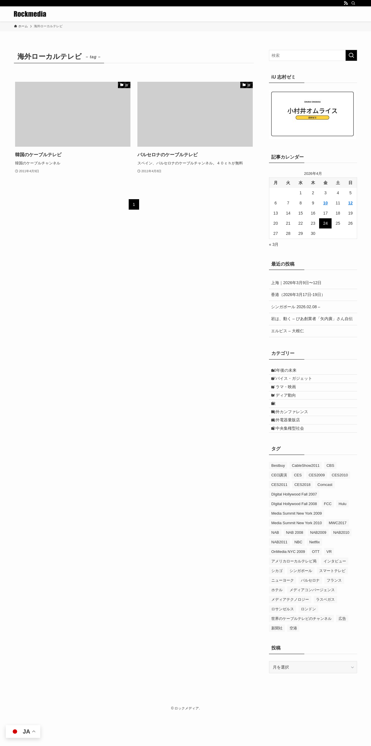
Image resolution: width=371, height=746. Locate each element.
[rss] (346, 3)
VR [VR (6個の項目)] (329, 582)
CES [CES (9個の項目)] (298, 505)
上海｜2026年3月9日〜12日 (296, 282)
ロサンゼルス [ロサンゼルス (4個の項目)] (282, 639)
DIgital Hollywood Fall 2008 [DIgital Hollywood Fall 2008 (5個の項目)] (294, 534)
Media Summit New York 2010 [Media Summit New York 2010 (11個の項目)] (296, 553)
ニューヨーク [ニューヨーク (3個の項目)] (282, 610)
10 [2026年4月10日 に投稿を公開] (325, 203)
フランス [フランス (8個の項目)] (334, 610)
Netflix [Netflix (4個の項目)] (314, 572)
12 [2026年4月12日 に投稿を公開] (350, 203)
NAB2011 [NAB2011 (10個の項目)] (279, 572)
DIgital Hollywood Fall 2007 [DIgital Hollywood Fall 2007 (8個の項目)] (294, 524)
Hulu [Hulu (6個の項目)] (342, 534)
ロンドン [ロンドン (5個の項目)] (308, 639)
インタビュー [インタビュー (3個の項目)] (334, 591)
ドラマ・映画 (288, 396)
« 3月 (274, 244)
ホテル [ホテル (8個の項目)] (277, 620)
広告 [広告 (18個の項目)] (342, 649)
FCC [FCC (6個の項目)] (328, 534)
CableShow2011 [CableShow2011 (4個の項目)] (305, 495)
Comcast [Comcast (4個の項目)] (324, 515)
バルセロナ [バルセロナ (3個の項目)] (310, 610)
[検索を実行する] (351, 55)
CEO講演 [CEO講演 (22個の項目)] (279, 505)
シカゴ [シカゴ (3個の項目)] (277, 601)
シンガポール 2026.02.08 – (295, 306)
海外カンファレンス (294, 432)
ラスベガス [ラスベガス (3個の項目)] (325, 629)
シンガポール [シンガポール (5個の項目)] (301, 601)
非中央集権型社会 (292, 456)
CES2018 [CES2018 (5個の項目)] (302, 515)
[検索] (353, 3)
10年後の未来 (288, 372)
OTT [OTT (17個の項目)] (315, 582)
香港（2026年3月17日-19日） (298, 294)
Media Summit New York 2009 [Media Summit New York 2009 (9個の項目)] (296, 543)
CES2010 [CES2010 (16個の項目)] (340, 505)
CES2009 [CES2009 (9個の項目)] (317, 505)
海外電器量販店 (290, 444)
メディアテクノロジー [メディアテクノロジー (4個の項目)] (290, 629)
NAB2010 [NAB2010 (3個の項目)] (341, 562)
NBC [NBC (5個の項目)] (298, 572)
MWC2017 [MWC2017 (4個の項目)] (337, 553)
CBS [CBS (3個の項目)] (330, 495)
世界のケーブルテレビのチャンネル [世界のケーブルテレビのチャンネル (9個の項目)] (301, 649)
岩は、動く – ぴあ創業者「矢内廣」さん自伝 (312, 318)
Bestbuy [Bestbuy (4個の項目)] (278, 495)
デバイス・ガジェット (296, 384)
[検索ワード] (313, 55)
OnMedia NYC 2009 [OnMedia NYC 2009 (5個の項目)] (288, 582)
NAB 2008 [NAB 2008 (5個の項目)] (294, 562)
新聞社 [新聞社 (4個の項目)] (277, 658)
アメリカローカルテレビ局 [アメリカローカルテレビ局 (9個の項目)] (294, 591)
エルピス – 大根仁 (287, 330)
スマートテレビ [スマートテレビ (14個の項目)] (332, 601)
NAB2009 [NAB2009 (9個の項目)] (318, 562)
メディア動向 (288, 408)
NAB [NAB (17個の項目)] (275, 562)
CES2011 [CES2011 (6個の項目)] (279, 515)
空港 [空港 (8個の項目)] (293, 658)
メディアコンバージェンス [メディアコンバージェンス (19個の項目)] (312, 620)
